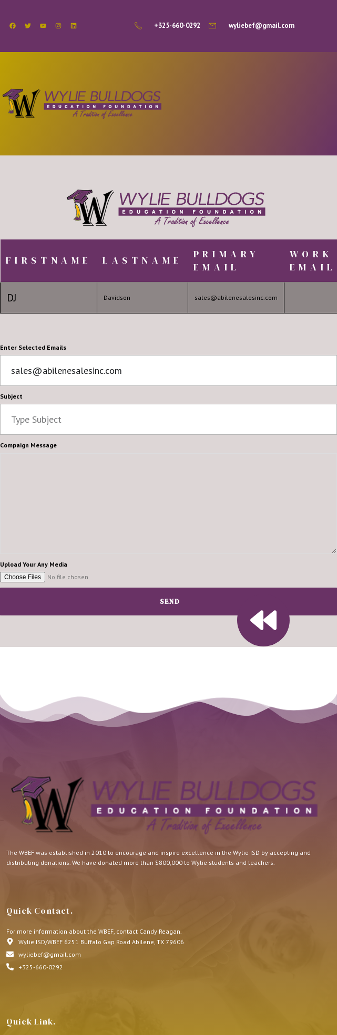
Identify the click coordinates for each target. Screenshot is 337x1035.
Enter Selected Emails (33, 347)
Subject (11, 396)
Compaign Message (28, 445)
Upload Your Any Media (33, 564)
